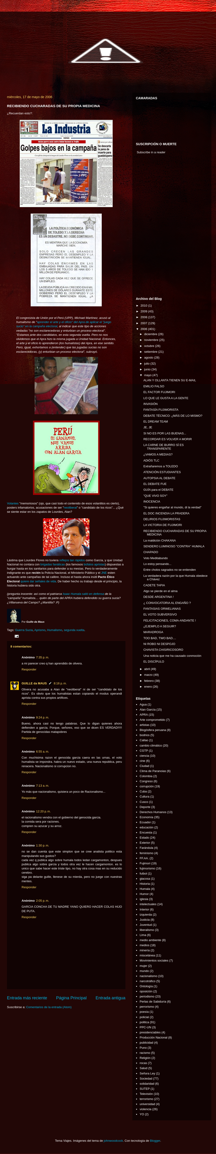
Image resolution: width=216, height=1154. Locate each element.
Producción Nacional (153, 1037)
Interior (144, 909)
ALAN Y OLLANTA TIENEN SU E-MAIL (169, 380)
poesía (144, 1011)
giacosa (145, 878)
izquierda (146, 914)
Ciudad (144, 766)
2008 (144, 317)
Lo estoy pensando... (157, 564)
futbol (143, 873)
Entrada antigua (110, 998)
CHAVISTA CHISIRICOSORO (163, 649)
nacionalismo (148, 976)
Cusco (144, 802)
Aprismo (40, 630)
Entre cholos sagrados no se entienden (169, 569)
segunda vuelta (74, 630)
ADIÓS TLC (151, 460)
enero (148, 686)
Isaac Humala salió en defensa (83, 594)
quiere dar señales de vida (38, 581)
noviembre (151, 340)
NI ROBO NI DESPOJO (159, 644)
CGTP (144, 750)
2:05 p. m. (42, 900)
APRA (144, 714)
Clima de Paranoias (153, 771)
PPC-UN (145, 1027)
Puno (143, 1047)
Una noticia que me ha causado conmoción (172, 655)
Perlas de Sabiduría (153, 1001)
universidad (147, 1104)
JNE (104, 572)
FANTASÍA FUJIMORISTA (160, 409)
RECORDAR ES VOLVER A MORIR (167, 439)
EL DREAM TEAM (155, 421)
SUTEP (145, 1088)
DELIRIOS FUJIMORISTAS (161, 519)
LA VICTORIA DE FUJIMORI (162, 525)
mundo (144, 971)
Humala (145, 889)
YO (142, 1114)
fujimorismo (147, 868)
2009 (144, 311)
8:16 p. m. (60, 683)
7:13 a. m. (42, 785)
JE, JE (147, 427)
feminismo (146, 853)
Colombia (146, 776)
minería (145, 950)
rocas (143, 1063)
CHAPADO (150, 552)
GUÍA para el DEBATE (158, 489)
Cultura (144, 796)
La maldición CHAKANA (159, 540)
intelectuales (148, 904)
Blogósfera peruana (153, 730)
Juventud (146, 924)
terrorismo (146, 1099)
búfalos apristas (94, 564)
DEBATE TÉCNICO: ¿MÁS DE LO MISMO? (172, 415)
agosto (149, 357)
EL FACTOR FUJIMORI (159, 392)
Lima (143, 935)
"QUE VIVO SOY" (155, 495)
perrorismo (147, 1006)
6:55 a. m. (42, 751)
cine (142, 761)
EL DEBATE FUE (155, 484)
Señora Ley (147, 1073)
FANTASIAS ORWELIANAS (162, 608)
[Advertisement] (150, 226)
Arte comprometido (152, 719)
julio (147, 363)
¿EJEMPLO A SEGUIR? (159, 626)
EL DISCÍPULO (153, 661)
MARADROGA (153, 632)
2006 (144, 329)
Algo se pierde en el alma (160, 591)
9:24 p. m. (42, 717)
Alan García (148, 709)
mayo (148, 375)
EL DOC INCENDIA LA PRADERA (166, 513)
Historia (145, 883)
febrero (149, 681)
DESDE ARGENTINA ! (158, 597)
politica (144, 1022)
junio (147, 369)
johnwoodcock (113, 1140)
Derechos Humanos (153, 812)
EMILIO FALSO (153, 386)
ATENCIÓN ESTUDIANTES (162, 472)
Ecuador (145, 822)
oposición (146, 991)
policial (144, 1017)
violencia (145, 1109)
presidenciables (150, 1032)
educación (146, 827)
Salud (143, 1068)
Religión (145, 1058)
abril (147, 669)
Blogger (155, 1140)
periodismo (147, 996)
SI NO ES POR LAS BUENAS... (164, 433)
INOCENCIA (151, 501)
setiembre (151, 351)
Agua (143, 704)
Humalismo (54, 630)
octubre (149, 346)
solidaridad (147, 1083)
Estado (144, 837)
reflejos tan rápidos (72, 560)
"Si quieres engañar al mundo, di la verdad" (172, 507)
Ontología (146, 986)
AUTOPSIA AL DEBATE (159, 478)
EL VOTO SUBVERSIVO (160, 614)
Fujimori (145, 863)
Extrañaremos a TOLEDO (160, 466)
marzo (149, 674)
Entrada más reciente (27, 998)
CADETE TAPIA (154, 585)
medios (144, 945)
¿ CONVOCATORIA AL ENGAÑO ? (167, 603)
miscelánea (147, 955)
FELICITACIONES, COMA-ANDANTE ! (169, 620)
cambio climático (151, 745)
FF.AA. (144, 858)
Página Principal (71, 998)
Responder (29, 669)
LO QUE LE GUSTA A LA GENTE (165, 398)
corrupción (147, 786)
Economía (146, 817)
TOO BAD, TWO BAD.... (159, 638)
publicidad (146, 1042)
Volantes (13, 503)
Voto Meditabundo (155, 558)
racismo (145, 1053)
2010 (144, 305)
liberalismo (147, 930)
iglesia (144, 899)
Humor (144, 894)
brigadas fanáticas (52, 564)
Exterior (145, 842)
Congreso (146, 781)
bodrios (145, 735)
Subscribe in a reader (151, 152)
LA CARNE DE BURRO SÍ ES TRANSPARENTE (163, 446)
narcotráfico (147, 981)
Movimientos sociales (154, 960)
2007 (144, 323)
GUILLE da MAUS (34, 683)
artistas (144, 725)
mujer (143, 966)
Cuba (143, 791)
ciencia (144, 755)
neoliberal (70, 507)
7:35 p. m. (42, 657)
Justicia (145, 919)
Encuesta (146, 832)
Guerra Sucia (24, 630)
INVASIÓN (150, 404)
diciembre (151, 334)
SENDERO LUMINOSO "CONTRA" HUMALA (173, 546)
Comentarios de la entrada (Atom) (49, 1007)
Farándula (146, 847)
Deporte (145, 807)
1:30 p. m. (42, 845)
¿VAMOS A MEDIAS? (157, 454)
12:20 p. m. (43, 811)
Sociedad (146, 1078)
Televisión (146, 1094)
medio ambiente (150, 940)
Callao (144, 740)
